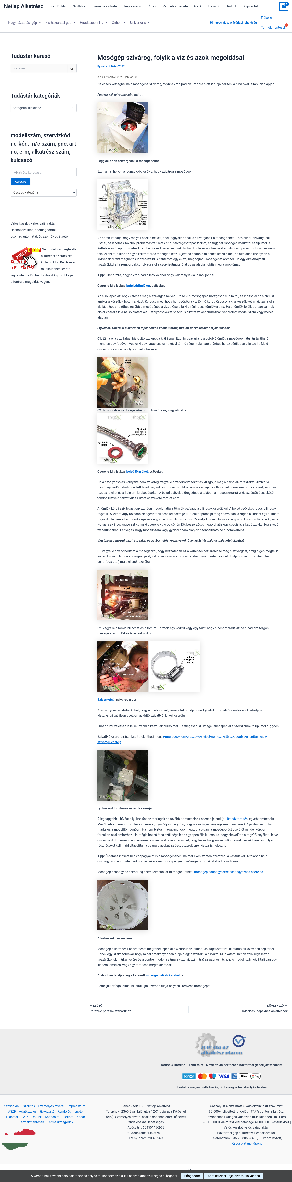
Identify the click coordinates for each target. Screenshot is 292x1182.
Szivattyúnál (106, 696)
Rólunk (232, 6)
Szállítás (79, 6)
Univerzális (140, 21)
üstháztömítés (237, 815)
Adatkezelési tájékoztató (36, 1108)
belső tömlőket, (137, 468)
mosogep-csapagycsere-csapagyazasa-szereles (228, 869)
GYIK (197, 6)
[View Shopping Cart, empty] (283, 6)
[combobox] (44, 189)
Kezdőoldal (58, 6)
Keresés (20, 178)
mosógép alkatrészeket (163, 972)
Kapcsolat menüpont (247, 1140)
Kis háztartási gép (60, 21)
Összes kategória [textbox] (39, 189)
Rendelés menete (175, 6)
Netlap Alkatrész (23, 6)
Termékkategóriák (60, 1119)
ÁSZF (152, 6)
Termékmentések (31, 1119)
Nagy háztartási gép (24, 21)
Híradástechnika (94, 21)
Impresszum (133, 6)
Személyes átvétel (105, 6)
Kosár (81, 1114)
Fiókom (266, 18)
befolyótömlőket (138, 282)
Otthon (119, 21)
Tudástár (214, 6)
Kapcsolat (250, 6)
